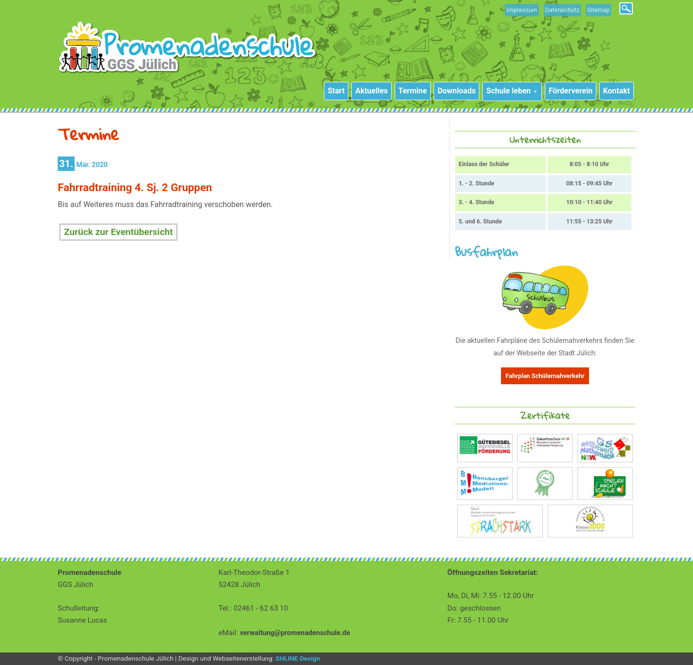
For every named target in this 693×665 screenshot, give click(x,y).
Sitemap (598, 9)
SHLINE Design (297, 658)
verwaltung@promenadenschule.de (295, 633)
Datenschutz (562, 9)
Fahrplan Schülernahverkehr (545, 375)
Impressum (521, 9)
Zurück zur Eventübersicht (118, 231)
